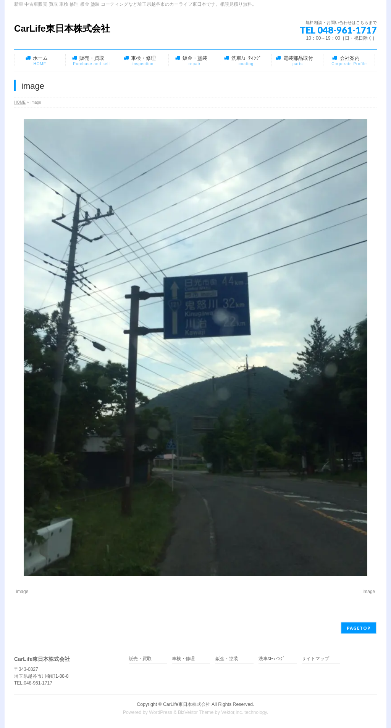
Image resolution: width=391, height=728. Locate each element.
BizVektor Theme (196, 712)
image (22, 591)
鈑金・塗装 (226, 658)
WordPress (160, 712)
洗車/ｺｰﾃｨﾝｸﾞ (272, 658)
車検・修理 (183, 658)
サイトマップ (315, 658)
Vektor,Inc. (232, 712)
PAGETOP (359, 627)
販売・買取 (140, 658)
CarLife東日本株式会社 (62, 28)
